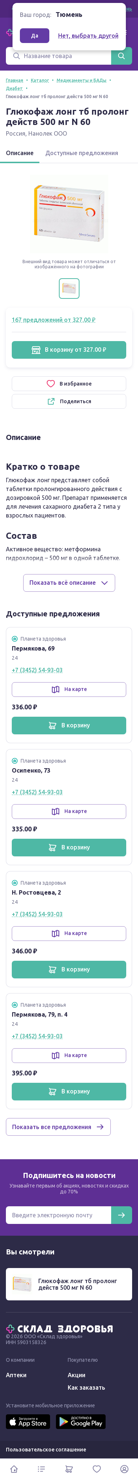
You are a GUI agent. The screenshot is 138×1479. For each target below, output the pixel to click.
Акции (76, 1375)
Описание (19, 153)
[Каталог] (41, 1469)
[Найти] (121, 56)
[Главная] (61, 1328)
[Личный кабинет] (124, 1469)
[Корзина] (69, 1469)
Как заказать (86, 1387)
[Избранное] (96, 1469)
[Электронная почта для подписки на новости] (58, 1215)
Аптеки (16, 1375)
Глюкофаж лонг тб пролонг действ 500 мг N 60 (77, 1284)
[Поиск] (58, 55)
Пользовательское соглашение (46, 1450)
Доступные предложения (81, 153)
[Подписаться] (121, 1215)
